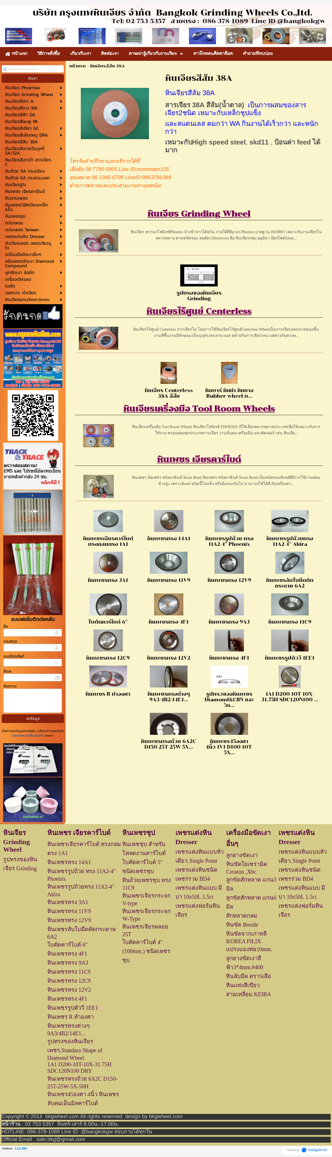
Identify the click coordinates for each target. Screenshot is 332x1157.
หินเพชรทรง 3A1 (108, 580)
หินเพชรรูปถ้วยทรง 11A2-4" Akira (289, 541)
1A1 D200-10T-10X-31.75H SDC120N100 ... (289, 696)
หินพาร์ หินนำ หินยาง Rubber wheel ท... (229, 393)
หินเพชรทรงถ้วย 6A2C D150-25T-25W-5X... (168, 744)
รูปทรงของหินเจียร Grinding (199, 295)
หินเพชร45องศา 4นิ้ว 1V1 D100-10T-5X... (229, 746)
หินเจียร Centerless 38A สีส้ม (169, 393)
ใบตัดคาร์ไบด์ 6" (108, 622)
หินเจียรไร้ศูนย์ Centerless (198, 311)
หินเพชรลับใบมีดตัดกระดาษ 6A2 (289, 583)
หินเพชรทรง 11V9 (168, 580)
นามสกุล (10, 641)
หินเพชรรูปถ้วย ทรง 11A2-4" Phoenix (229, 541)
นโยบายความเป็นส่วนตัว (28, 735)
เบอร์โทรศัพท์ (13, 656)
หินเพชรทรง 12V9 (229, 580)
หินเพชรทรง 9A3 (229, 622)
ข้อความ (9, 686)
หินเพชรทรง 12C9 (108, 658)
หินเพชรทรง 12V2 (168, 658)
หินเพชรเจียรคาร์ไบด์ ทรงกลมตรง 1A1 (108, 541)
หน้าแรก (77, 66)
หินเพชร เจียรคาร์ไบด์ (199, 459)
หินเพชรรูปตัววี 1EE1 (290, 658)
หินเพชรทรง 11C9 (289, 622)
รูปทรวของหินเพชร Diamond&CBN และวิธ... (229, 699)
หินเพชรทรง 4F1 (169, 622)
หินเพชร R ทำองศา (108, 694)
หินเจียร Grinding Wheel (199, 214)
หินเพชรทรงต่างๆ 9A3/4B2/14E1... (169, 696)
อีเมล (7, 671)
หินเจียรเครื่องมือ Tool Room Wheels (199, 408)
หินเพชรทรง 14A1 (168, 538)
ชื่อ (5, 626)
